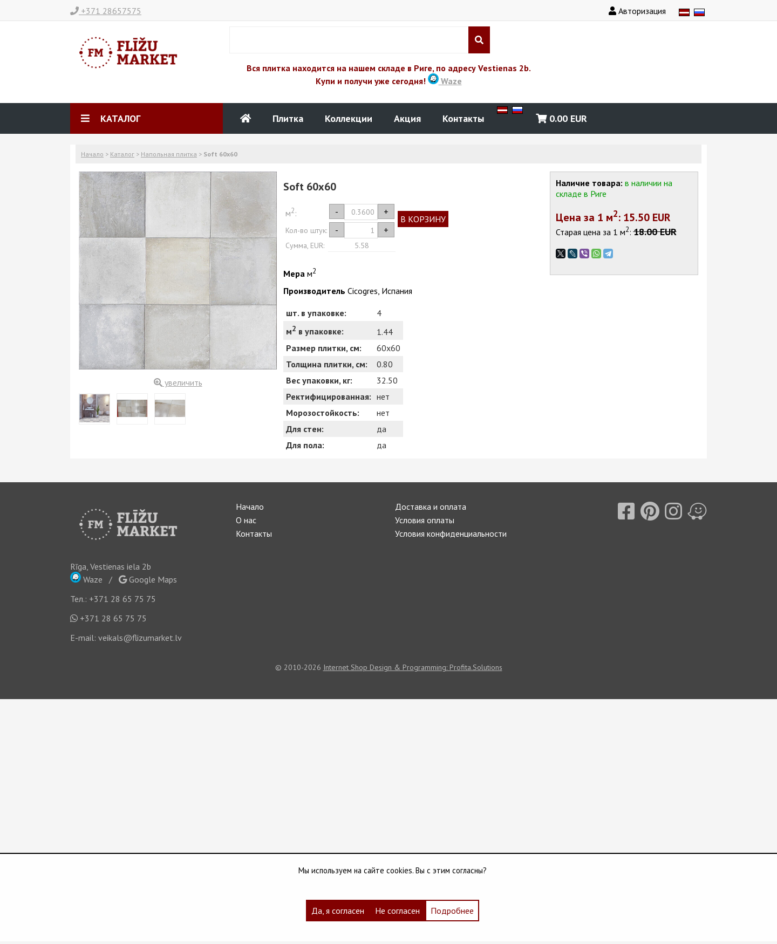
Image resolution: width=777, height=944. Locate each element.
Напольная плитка (169, 154)
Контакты (463, 118)
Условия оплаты (424, 520)
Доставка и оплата (430, 506)
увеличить (178, 382)
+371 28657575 (105, 10)
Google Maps (148, 579)
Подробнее (452, 910)
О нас (246, 520)
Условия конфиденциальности (451, 533)
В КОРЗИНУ (423, 219)
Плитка (287, 118)
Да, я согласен (337, 910)
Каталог (122, 154)
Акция (407, 118)
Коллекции (348, 118)
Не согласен (397, 910)
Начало (92, 154)
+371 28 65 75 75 (122, 598)
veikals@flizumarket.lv (140, 637)
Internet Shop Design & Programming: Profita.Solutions (412, 667)
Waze (445, 81)
